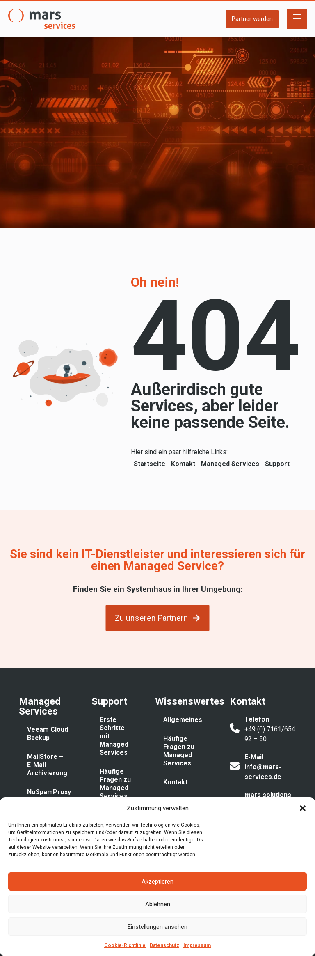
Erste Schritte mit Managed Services (114, 736)
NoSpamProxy (49, 792)
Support (277, 464)
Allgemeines (182, 720)
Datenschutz (164, 945)
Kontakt (183, 464)
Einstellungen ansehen (157, 927)
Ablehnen (157, 904)
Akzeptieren (157, 881)
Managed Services (230, 464)
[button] (303, 808)
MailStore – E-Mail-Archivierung (47, 765)
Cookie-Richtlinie (125, 945)
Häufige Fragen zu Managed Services (115, 784)
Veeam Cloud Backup (47, 734)
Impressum (197, 945)
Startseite (149, 464)
